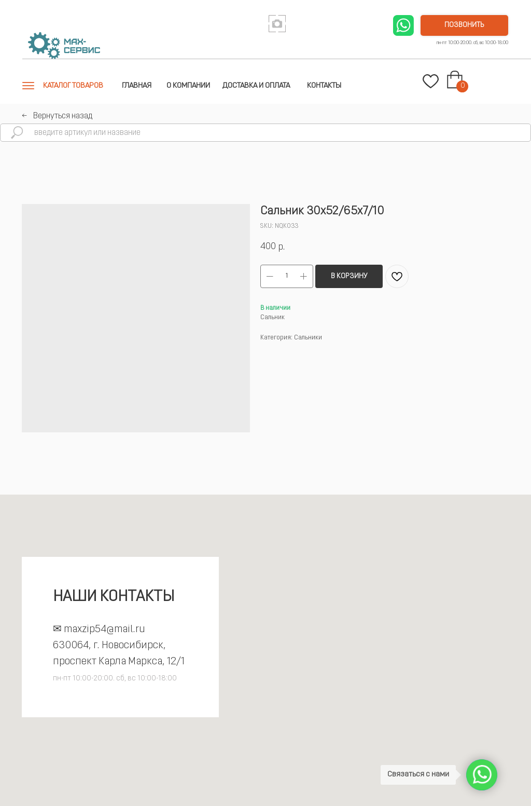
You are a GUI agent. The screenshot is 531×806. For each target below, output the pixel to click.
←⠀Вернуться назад (57, 116)
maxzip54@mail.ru (104, 629)
